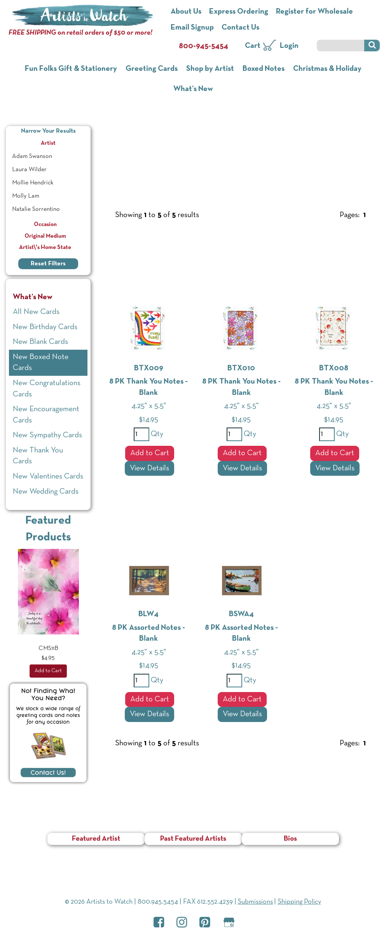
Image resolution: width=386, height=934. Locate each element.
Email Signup (192, 27)
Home (112, 127)
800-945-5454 (203, 46)
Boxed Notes (264, 68)
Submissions (255, 902)
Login (289, 45)
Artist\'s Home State (48, 247)
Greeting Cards (152, 68)
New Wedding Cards (46, 491)
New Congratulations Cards (46, 389)
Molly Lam (25, 196)
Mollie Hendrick (32, 183)
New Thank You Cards (38, 456)
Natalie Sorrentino (36, 209)
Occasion (48, 224)
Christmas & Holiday (327, 68)
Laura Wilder (29, 169)
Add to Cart (149, 453)
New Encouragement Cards (46, 415)
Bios (290, 839)
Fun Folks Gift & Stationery (71, 68)
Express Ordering (238, 11)
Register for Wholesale (314, 11)
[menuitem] (48, 156)
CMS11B (48, 648)
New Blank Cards (40, 341)
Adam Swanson (32, 156)
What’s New (193, 89)
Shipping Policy (299, 902)
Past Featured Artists (193, 839)
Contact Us (240, 27)
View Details (149, 468)
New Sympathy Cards (47, 435)
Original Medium (48, 236)
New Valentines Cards (48, 476)
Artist (64, 142)
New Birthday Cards (45, 327)
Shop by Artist (210, 68)
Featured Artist (96, 839)
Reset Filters (48, 263)
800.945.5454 (158, 902)
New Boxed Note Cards (40, 363)
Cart (252, 45)
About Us (186, 11)
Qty (156, 434)
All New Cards (36, 311)
